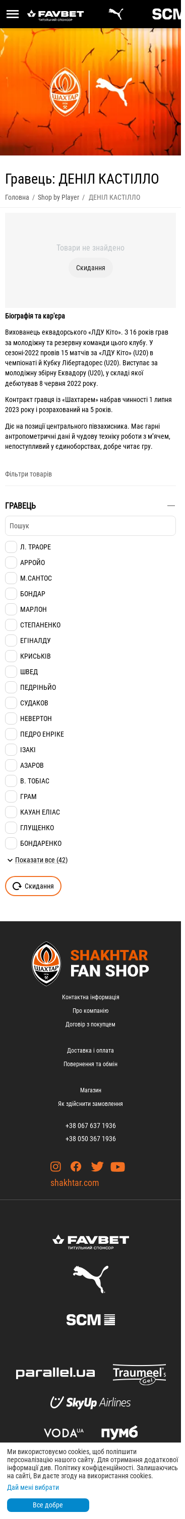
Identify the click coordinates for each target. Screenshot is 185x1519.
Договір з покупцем (90, 1024)
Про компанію (90, 1010)
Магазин (90, 1090)
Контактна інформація (90, 997)
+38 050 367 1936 (91, 1139)
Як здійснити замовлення (90, 1103)
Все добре (48, 1505)
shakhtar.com (74, 1182)
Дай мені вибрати (33, 1487)
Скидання (90, 268)
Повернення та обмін (90, 1064)
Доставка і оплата (90, 1050)
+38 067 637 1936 (91, 1126)
